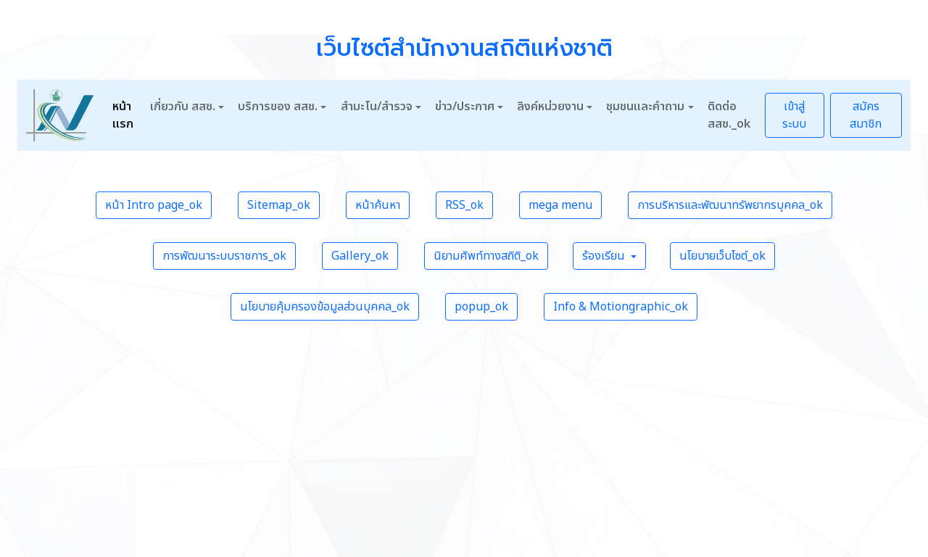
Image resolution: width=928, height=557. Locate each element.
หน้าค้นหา (377, 205)
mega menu (560, 205)
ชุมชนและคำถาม (645, 106)
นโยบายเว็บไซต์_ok (722, 256)
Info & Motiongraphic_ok (620, 306)
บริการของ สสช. (278, 106)
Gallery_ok (360, 256)
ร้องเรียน (605, 256)
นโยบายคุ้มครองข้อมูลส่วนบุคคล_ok (325, 306)
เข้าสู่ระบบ (794, 115)
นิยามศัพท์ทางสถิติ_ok (486, 256)
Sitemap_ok (278, 205)
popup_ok (481, 306)
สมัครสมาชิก (866, 115)
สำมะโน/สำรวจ (377, 106)
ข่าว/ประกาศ (464, 106)
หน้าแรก (122, 115)
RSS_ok (464, 205)
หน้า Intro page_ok (153, 205)
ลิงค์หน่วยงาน (550, 106)
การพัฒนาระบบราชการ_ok (224, 256)
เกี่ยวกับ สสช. (182, 106)
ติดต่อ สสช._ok (729, 115)
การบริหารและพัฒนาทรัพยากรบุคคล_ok (730, 205)
